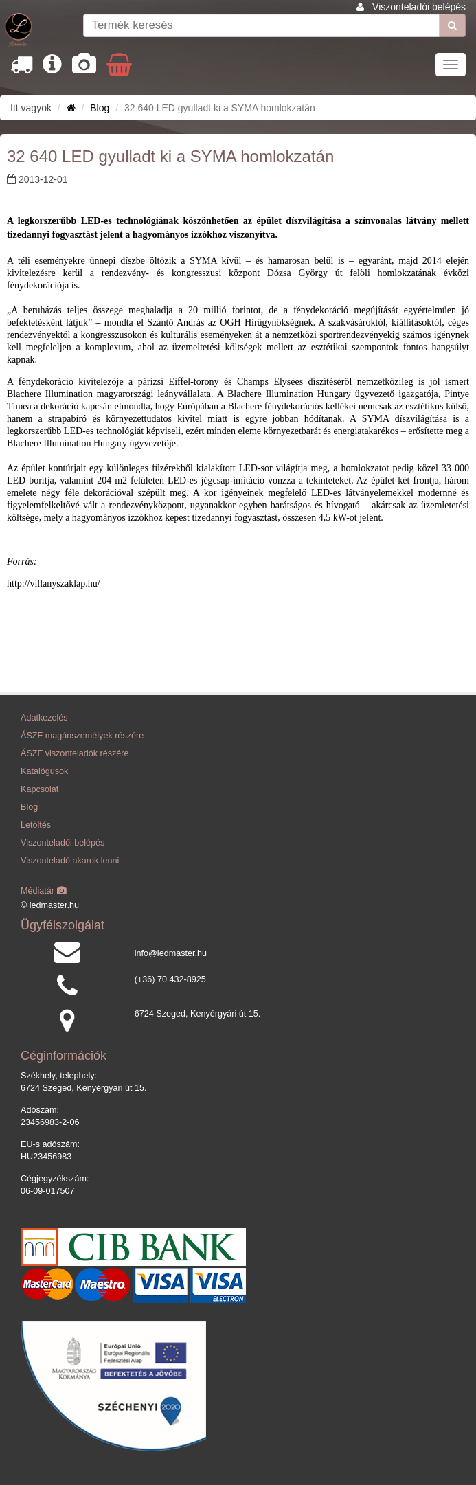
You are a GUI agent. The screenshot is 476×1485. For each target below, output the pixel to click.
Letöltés (36, 825)
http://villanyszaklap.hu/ (53, 583)
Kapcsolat (39, 789)
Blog (99, 107)
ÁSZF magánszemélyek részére (82, 735)
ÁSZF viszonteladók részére (74, 753)
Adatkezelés (44, 718)
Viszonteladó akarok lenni (70, 860)
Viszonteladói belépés (419, 6)
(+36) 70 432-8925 (170, 979)
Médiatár (44, 891)
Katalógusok (44, 771)
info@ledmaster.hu (171, 953)
